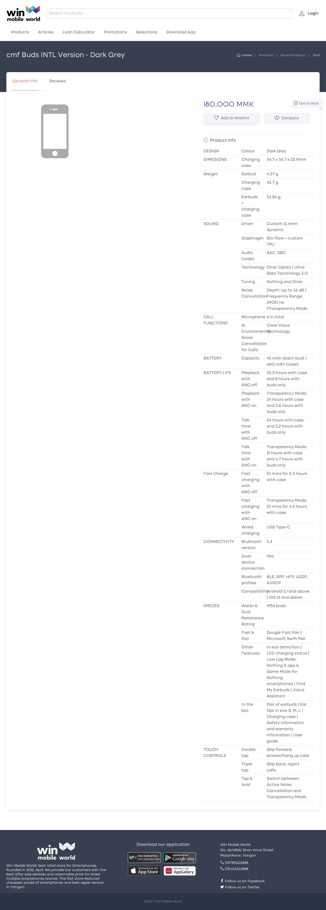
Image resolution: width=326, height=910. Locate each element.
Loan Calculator (79, 32)
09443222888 (234, 869)
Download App (180, 32)
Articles (45, 32)
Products (20, 32)
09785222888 (234, 863)
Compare (287, 118)
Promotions (115, 32)
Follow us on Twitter (240, 887)
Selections (146, 32)
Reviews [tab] (57, 81)
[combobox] (169, 13)
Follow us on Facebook (242, 881)
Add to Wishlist (231, 118)
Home (244, 55)
